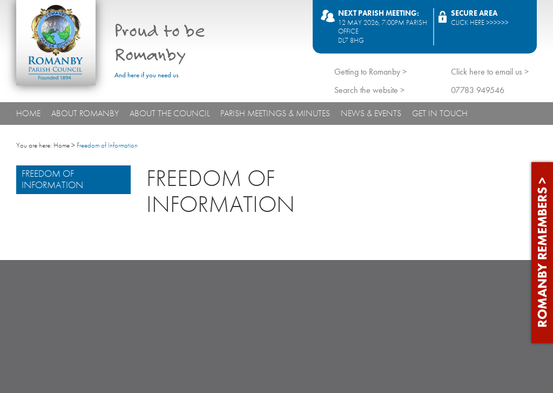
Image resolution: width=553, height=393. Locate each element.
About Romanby (85, 113)
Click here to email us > (490, 71)
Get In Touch (440, 113)
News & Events (371, 113)
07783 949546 (477, 90)
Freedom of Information (52, 179)
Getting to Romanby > (370, 71)
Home (28, 113)
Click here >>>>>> (480, 22)
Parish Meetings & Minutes (275, 113)
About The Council (170, 113)
